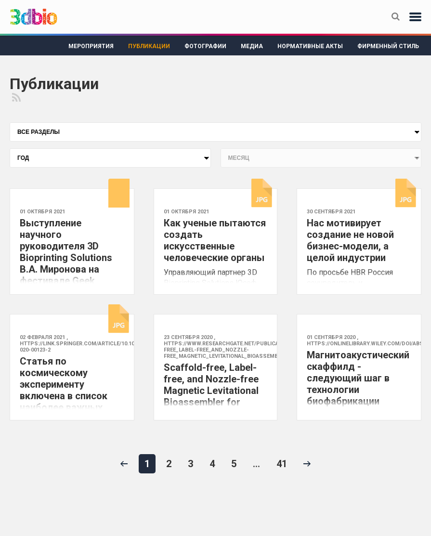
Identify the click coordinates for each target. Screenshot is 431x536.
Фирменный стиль (388, 46)
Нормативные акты (310, 46)
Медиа (252, 46)
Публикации (149, 46)
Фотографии (205, 46)
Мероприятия (91, 46)
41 (281, 464)
